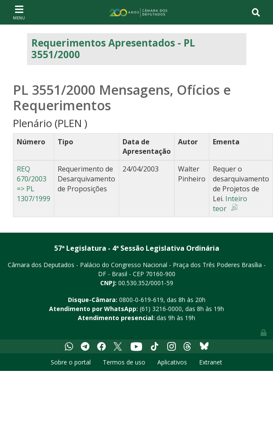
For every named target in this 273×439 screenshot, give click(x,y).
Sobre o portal (71, 362)
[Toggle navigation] (19, 12)
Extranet (210, 362)
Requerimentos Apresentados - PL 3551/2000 (113, 48)
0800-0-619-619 (141, 300)
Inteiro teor (230, 203)
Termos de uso (124, 362)
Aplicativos (172, 362)
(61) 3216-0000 (161, 309)
